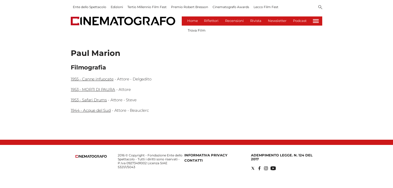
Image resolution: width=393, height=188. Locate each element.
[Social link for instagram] (266, 168)
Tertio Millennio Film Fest (147, 7)
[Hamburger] (316, 21)
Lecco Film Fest (266, 7)
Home (192, 21)
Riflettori (211, 21)
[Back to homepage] (91, 156)
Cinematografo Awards (231, 7)
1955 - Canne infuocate (92, 79)
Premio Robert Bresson (189, 7)
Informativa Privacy (205, 155)
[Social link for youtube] (273, 168)
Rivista (255, 21)
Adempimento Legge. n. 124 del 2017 (282, 157)
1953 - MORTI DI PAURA (93, 89)
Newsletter (277, 21)
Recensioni (234, 21)
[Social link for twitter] (253, 168)
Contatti (193, 160)
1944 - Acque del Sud (91, 110)
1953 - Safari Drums (89, 99)
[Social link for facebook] (259, 168)
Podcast (300, 21)
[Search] (320, 7)
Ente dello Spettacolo (89, 7)
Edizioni (117, 7)
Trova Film (197, 30)
